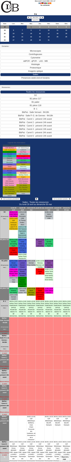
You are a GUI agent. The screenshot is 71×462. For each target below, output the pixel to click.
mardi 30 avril (22, 209)
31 (49, 40)
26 (66, 37)
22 (31, 37)
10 (49, 30)
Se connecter (45, 5)
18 (5, 27)
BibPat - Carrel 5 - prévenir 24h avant (4, 420)
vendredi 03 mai (49, 209)
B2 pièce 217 (4, 239)
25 (57, 37)
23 (40, 37)
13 (13, 33)
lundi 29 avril (13, 209)
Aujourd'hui (35, 20)
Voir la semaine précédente (10, 199)
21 (5, 37)
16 (40, 33)
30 (40, 40)
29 (31, 40)
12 (66, 30)
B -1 (4, 301)
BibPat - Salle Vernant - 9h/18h (4, 320)
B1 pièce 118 (4, 288)
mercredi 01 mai (31, 209)
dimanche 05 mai (66, 209)
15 (31, 33)
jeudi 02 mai (40, 208)
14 (22, 33)
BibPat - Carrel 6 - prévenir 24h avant (4, 445)
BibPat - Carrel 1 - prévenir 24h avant (4, 359)
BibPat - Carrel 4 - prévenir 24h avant (4, 404)
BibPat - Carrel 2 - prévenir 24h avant (4, 374)
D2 (5, 212)
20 (5, 33)
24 (49, 37)
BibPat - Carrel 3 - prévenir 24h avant (4, 389)
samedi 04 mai (57, 209)
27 (13, 40)
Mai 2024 (35, 17)
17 (49, 33)
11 (57, 30)
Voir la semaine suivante (61, 199)
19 (5, 30)
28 (22, 40)
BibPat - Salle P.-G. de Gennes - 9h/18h (4, 339)
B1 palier (5, 261)
